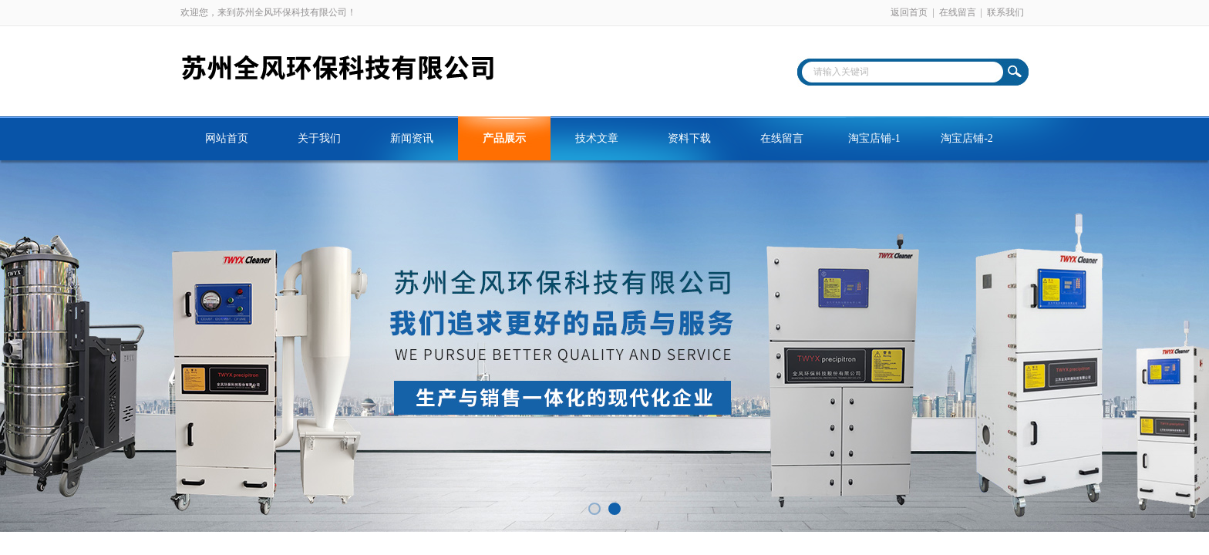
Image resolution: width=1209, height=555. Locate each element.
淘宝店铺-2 (967, 138)
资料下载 (689, 138)
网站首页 (226, 138)
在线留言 (957, 12)
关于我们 (319, 138)
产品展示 (504, 138)
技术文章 (596, 138)
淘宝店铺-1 (874, 138)
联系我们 (1005, 12)
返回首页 (909, 12)
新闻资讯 (411, 138)
